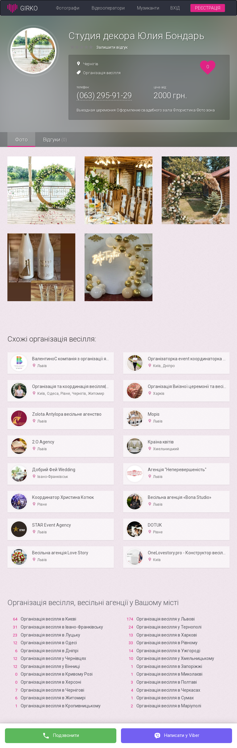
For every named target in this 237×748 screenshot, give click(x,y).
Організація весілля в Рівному (167, 642)
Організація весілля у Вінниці (50, 666)
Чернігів (90, 64)
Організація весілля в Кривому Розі (57, 674)
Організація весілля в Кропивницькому (61, 705)
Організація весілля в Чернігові (52, 690)
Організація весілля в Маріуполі (168, 705)
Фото (21, 139)
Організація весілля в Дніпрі (49, 650)
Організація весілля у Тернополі (169, 627)
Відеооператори (108, 8)
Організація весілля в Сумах (165, 697)
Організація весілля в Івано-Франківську (62, 627)
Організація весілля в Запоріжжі (169, 666)
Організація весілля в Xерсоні (51, 682)
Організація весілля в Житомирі (53, 697)
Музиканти (148, 8)
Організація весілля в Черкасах (168, 690)
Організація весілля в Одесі (49, 642)
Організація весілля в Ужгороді (168, 650)
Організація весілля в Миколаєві (169, 674)
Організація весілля (102, 73)
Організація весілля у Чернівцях (53, 658)
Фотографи (67, 8)
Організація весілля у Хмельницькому (175, 658)
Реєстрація (207, 8)
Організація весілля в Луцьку (50, 635)
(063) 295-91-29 (104, 95)
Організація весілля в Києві (48, 619)
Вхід (175, 8)
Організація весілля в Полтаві (166, 682)
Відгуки (55, 139)
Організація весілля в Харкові (166, 635)
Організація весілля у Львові (165, 619)
